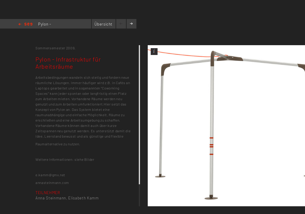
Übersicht (103, 24)
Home (25, 25)
